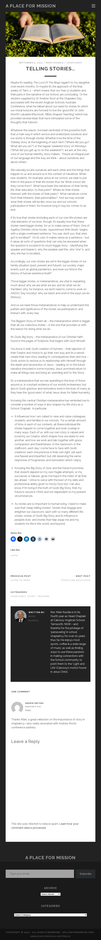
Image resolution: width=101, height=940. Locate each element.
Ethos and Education (75, 580)
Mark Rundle (54, 62)
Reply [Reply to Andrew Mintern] (28, 710)
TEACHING (44, 596)
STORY (32, 596)
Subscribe (85, 873)
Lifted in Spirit (20, 580)
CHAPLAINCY (74, 62)
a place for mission (31, 5)
